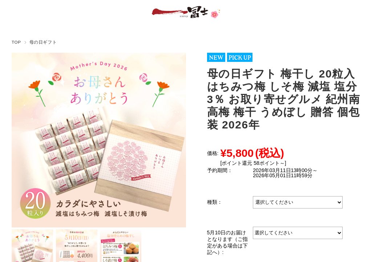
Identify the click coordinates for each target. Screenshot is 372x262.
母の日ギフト (43, 42)
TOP (16, 42)
